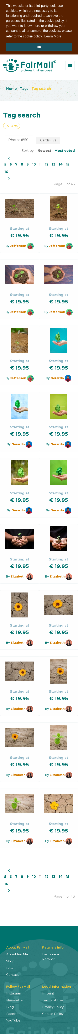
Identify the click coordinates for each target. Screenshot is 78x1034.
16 (6, 171)
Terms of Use (52, 999)
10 (34, 164)
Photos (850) (19, 139)
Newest (44, 150)
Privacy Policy (53, 1006)
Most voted (64, 150)
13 (53, 164)
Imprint (48, 993)
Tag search (41, 88)
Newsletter (15, 999)
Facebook (14, 1013)
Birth (12, 125)
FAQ (9, 967)
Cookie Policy (52, 1013)
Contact (12, 974)
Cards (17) (48, 140)
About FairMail (17, 954)
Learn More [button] (52, 36)
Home (11, 88)
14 (61, 164)
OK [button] (39, 47)
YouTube (13, 1020)
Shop (10, 960)
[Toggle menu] (70, 64)
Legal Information (56, 986)
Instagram (14, 993)
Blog (10, 1006)
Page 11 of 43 (64, 184)
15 (67, 164)
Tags (24, 88)
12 (46, 164)
